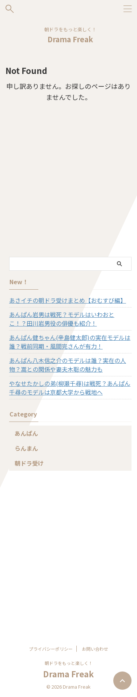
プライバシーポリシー (51, 649)
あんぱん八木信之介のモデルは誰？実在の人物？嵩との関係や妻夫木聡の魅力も (67, 364)
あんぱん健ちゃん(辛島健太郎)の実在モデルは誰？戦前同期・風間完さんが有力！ (69, 342)
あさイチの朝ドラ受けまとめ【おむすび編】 (67, 300)
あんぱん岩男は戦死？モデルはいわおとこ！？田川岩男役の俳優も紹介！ (61, 319)
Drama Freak (70, 39)
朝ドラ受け (29, 463)
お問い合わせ (95, 649)
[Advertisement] (68, 185)
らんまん (26, 448)
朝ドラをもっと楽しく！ (69, 663)
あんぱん (26, 433)
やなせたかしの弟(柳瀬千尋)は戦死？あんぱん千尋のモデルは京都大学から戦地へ (69, 387)
